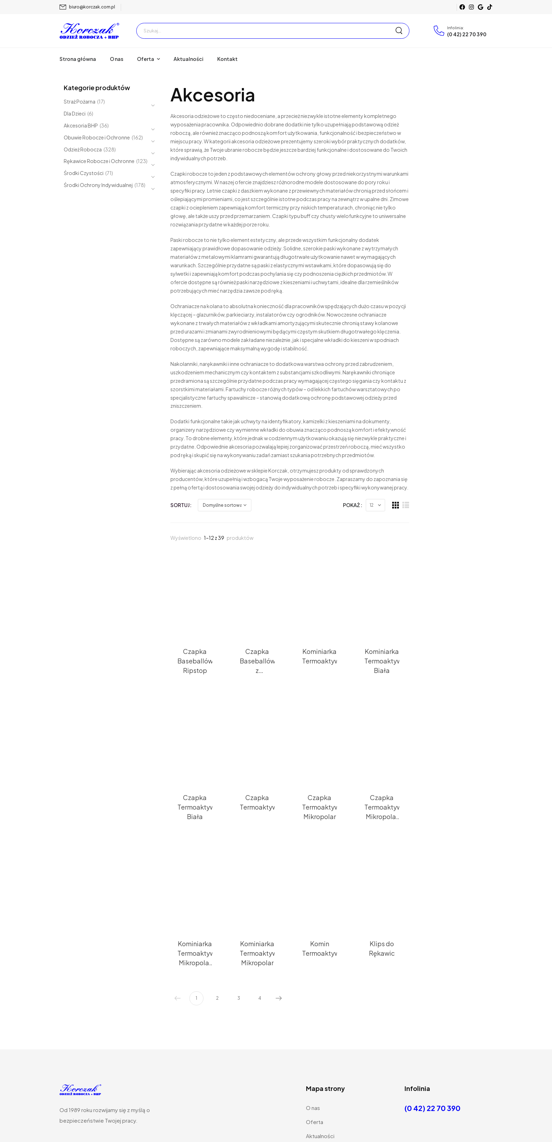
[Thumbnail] (206, 495)
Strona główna (77, 59)
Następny (277, 905)
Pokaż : (436, 412)
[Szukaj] (266, 30)
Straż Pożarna (79, 102)
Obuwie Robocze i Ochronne (97, 138)
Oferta (145, 59)
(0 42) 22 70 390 (467, 34)
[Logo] (89, 30)
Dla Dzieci (75, 113)
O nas (116, 59)
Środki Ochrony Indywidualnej (98, 185)
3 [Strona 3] (238, 905)
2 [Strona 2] (217, 905)
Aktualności (188, 59)
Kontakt (227, 59)
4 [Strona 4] (259, 905)
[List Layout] (489, 412)
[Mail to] (87, 7)
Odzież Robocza (83, 150)
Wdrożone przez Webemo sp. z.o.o (337, 1125)
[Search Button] (402, 30)
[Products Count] (459, 412)
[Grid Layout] (479, 412)
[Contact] (440, 30)
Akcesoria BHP (81, 126)
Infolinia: (455, 27)
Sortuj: (181, 412)
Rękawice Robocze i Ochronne (99, 162)
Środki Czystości (84, 173)
